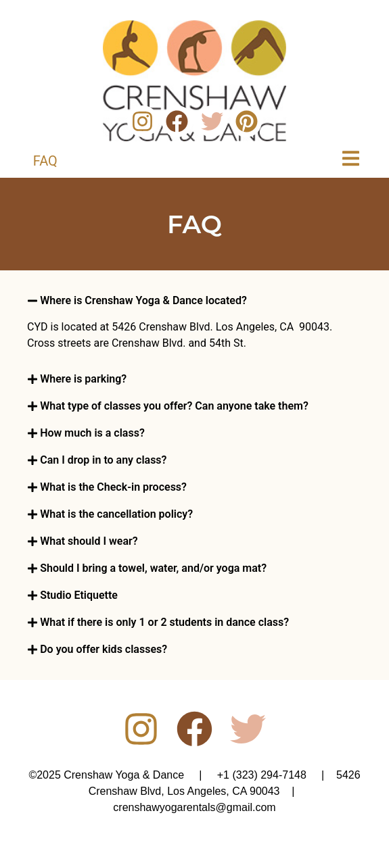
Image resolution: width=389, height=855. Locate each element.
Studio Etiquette (79, 595)
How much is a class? (92, 432)
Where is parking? (83, 378)
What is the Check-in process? (113, 487)
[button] (194, 300)
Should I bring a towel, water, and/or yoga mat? (153, 568)
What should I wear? (88, 541)
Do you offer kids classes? (103, 649)
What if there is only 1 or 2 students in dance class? (164, 622)
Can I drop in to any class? (103, 460)
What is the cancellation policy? (116, 514)
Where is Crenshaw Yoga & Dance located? (143, 300)
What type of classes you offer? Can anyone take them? (174, 405)
